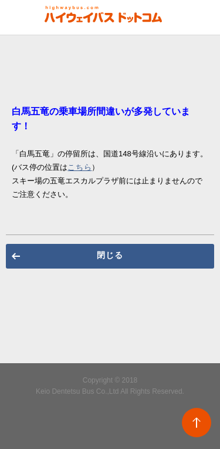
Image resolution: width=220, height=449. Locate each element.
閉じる (110, 255)
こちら (79, 167)
